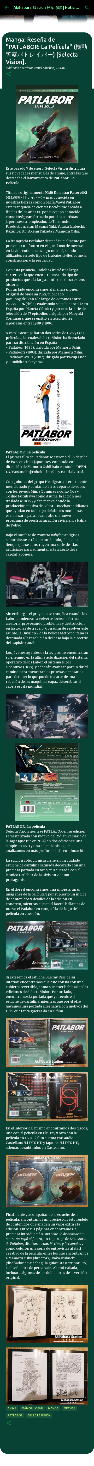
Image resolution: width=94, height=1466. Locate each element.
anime (12, 1408)
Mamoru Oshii (32, 1408)
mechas (69, 1408)
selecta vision (39, 1415)
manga (53, 1408)
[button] (9, 74)
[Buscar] (87, 8)
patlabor (15, 1415)
